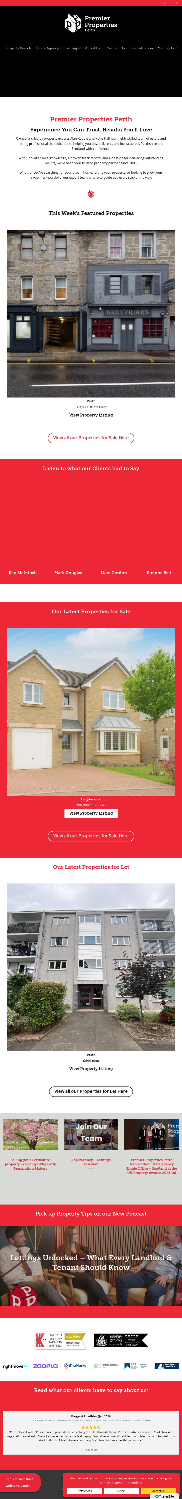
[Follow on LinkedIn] (173, 3)
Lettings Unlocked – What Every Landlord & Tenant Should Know (91, 1263)
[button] (7, 323)
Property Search (18, 48)
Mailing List (167, 48)
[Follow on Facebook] (162, 3)
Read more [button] (90, 1449)
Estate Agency (48, 48)
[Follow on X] (169, 3)
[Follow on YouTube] (177, 3)
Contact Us (116, 48)
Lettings (73, 48)
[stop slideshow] (91, 801)
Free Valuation (141, 48)
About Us (93, 48)
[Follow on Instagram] (165, 3)
